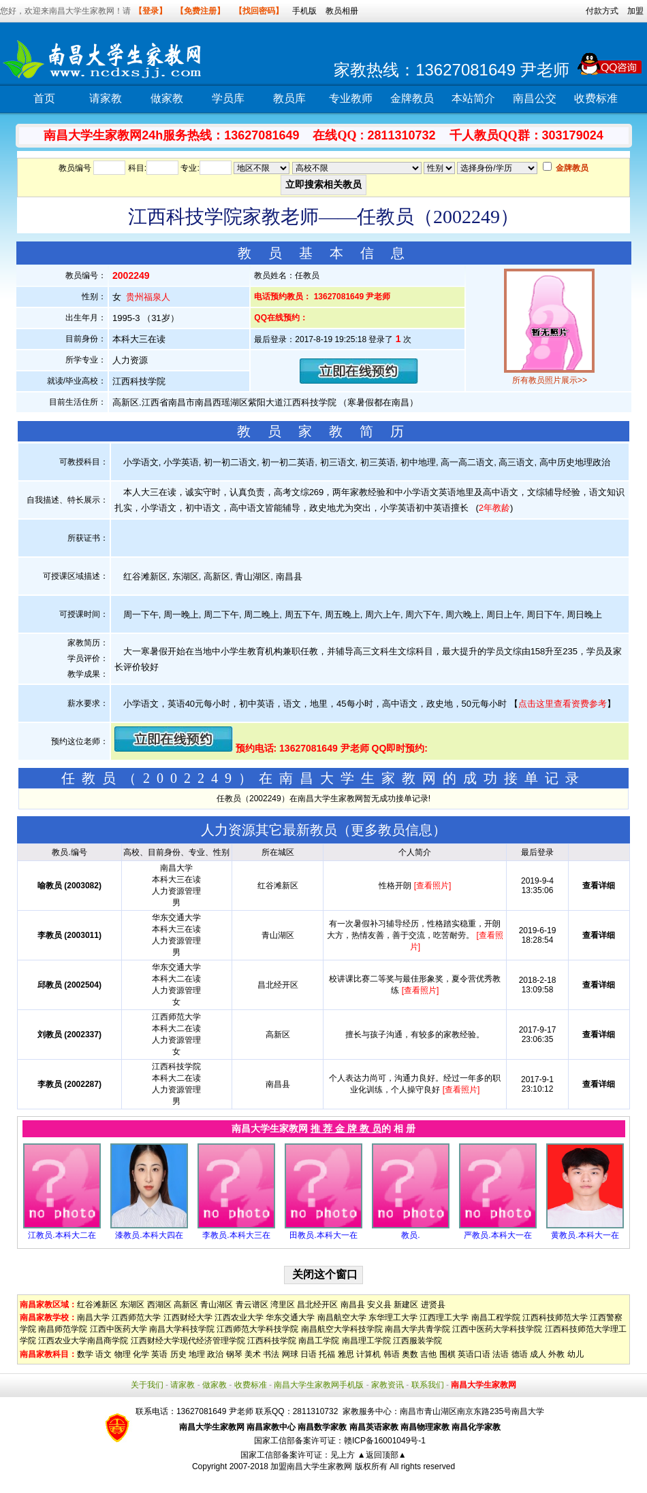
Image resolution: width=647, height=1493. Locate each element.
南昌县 (353, 1304)
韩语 (391, 1354)
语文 (103, 1354)
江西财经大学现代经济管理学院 (188, 1340)
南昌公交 (534, 98)
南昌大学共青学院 (417, 1329)
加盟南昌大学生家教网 (311, 1466)
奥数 (410, 1354)
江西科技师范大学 (555, 1317)
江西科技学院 (271, 1340)
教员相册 (342, 11)
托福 (327, 1354)
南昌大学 (93, 1317)
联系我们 (427, 1385)
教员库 (289, 98)
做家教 (167, 98)
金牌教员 (412, 98)
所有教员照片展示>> (549, 380)
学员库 (228, 98)
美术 (252, 1354)
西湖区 (159, 1304)
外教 (556, 1354)
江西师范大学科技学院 (257, 1329)
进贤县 (433, 1304)
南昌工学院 (318, 1340)
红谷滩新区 (97, 1304)
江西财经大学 (187, 1317)
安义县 (379, 1304)
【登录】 (150, 11)
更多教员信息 (391, 829)
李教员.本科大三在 (236, 1235)
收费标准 (596, 98)
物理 (122, 1354)
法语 (500, 1354)
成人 (538, 1354)
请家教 (105, 98)
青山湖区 (216, 1304)
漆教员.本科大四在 (149, 1235)
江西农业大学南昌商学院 (83, 1340)
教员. (410, 1235)
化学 (141, 1354)
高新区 (186, 1304)
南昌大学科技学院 (182, 1329)
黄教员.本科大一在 (584, 1235)
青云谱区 (252, 1304)
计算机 (368, 1354)
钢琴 (234, 1354)
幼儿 (575, 1354)
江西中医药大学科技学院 (497, 1329)
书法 (271, 1354)
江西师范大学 (136, 1317)
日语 (308, 1354)
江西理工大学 (444, 1317)
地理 (197, 1354)
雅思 (346, 1354)
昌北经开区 (317, 1304)
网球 (290, 1354)
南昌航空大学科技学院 (342, 1329)
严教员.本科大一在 (497, 1235)
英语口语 (474, 1354)
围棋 (447, 1354)
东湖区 (132, 1304)
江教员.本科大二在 (61, 1235)
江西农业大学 (239, 1317)
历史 (178, 1354)
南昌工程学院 (495, 1317)
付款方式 (602, 11)
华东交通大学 (290, 1317)
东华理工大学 (392, 1317)
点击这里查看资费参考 (562, 704)
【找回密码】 (258, 11)
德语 (519, 1354)
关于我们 (147, 1385)
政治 (215, 1354)
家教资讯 (387, 1385)
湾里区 (282, 1304)
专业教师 (351, 98)
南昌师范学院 (62, 1329)
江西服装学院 (417, 1340)
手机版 (304, 11)
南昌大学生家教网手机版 (319, 1385)
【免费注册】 (200, 11)
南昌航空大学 (341, 1317)
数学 (85, 1354)
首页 (44, 98)
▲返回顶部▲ (382, 1455)
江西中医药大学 (118, 1329)
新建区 (406, 1304)
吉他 (428, 1354)
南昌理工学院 (366, 1340)
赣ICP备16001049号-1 (385, 1440)
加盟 (635, 11)
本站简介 (473, 98)
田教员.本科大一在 (323, 1235)
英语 (159, 1354)
